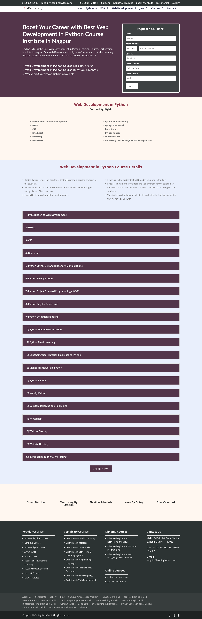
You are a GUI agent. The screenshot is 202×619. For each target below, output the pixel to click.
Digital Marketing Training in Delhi (39, 603)
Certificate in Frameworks (78, 547)
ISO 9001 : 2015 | (88, 3)
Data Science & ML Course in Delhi (39, 600)
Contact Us (173, 8)
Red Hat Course (31, 573)
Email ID (129, 53)
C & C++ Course (31, 577)
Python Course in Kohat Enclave (136, 603)
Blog (62, 596)
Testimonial (162, 3)
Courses (155, 8)
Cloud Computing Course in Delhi (76, 600)
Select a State (132, 73)
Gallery (176, 3)
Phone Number (132, 43)
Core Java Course (32, 542)
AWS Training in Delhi (132, 600)
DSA (102, 8)
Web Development (122, 8)
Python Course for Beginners (74, 603)
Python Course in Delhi (33, 607)
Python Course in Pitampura (62, 607)
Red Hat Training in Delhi (136, 596)
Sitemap (84, 607)
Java (142, 8)
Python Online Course (117, 577)
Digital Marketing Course (36, 568)
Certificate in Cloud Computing (80, 538)
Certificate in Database (76, 542)
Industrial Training (122, 3)
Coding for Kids (144, 3)
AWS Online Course (116, 581)
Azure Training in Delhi (107, 600)
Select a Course (132, 63)
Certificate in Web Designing (79, 575)
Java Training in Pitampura (104, 603)
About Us (26, 596)
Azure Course (30, 556)
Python (89, 8)
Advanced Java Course (34, 547)
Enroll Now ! (101, 469)
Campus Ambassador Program (83, 596)
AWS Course (30, 551)
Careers (105, 3)
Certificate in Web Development (81, 580)
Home (78, 8)
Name (128, 33)
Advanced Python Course (36, 538)
